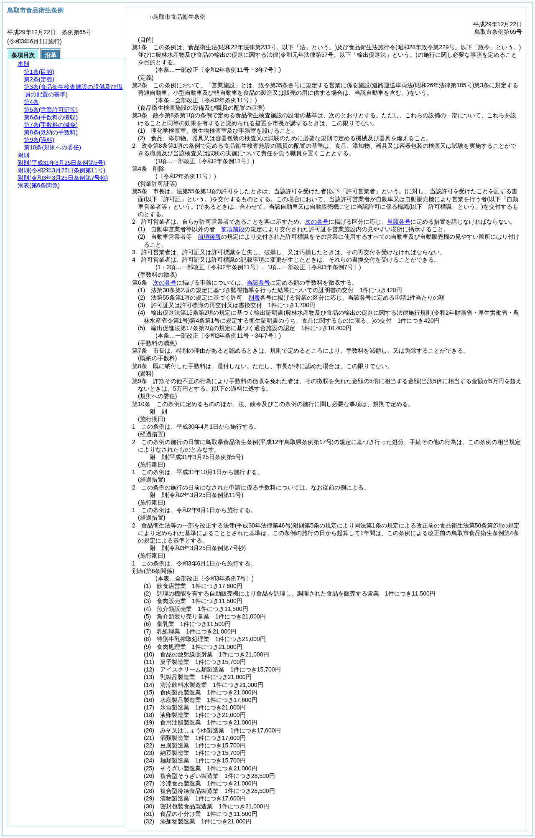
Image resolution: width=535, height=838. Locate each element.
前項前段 (233, 229)
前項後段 (209, 236)
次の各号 (317, 221)
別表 (254, 297)
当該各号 (398, 221)
